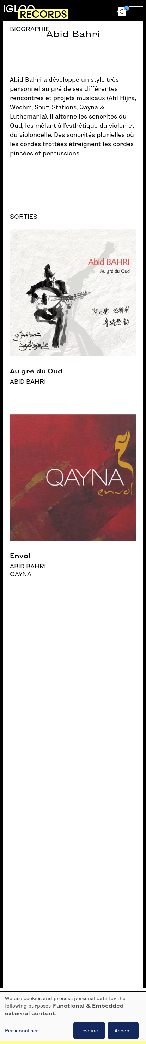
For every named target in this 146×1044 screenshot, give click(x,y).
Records (43, 14)
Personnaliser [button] (21, 1030)
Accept (123, 1030)
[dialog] (73, 1017)
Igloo (19, 9)
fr (96, 10)
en (109, 10)
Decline (89, 1030)
